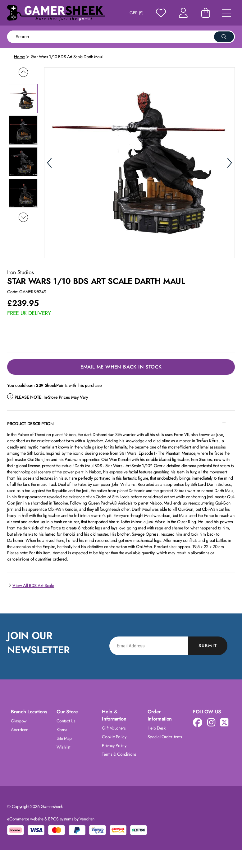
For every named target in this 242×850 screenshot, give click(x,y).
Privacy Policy (114, 745)
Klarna (62, 729)
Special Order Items (165, 737)
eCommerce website (25, 819)
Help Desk (157, 728)
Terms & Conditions (119, 754)
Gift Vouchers (114, 728)
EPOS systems (60, 819)
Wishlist (63, 747)
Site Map (64, 738)
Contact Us (66, 721)
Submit (208, 645)
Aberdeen (19, 729)
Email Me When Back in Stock (121, 366)
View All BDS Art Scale (30, 585)
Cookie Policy (114, 737)
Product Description (30, 423)
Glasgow (19, 721)
